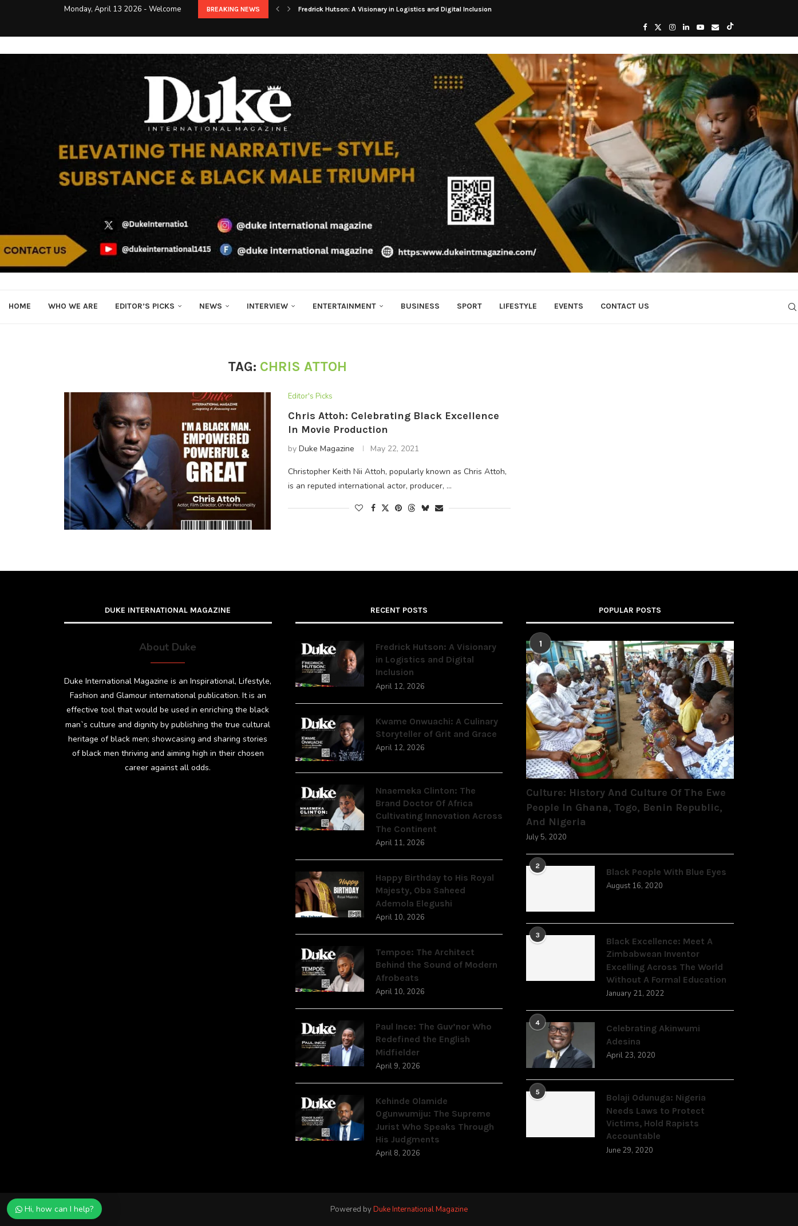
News (210, 306)
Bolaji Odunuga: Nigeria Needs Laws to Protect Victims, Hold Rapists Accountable (656, 1116)
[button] (277, 9)
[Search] (792, 307)
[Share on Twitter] (385, 508)
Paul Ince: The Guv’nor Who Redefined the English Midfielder (434, 1039)
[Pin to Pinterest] (398, 508)
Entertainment (344, 306)
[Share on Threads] (412, 508)
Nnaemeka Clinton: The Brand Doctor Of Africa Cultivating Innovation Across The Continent (439, 809)
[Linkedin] (686, 27)
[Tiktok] (730, 27)
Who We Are (73, 306)
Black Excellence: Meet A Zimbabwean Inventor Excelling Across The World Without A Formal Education (666, 960)
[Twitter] (658, 27)
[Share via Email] (439, 508)
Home (20, 306)
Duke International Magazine (420, 1209)
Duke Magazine (326, 448)
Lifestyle (518, 306)
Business (420, 306)
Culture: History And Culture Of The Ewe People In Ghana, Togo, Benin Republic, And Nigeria (626, 806)
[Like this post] (359, 508)
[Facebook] (645, 27)
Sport (469, 306)
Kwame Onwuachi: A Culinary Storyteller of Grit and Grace (437, 727)
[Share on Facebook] (373, 508)
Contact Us (625, 306)
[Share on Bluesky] (425, 508)
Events (568, 306)
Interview (267, 306)
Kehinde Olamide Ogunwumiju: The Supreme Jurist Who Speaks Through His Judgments (435, 1120)
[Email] (715, 27)
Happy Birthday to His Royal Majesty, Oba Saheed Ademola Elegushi (435, 890)
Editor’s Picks (145, 306)
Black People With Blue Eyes (666, 871)
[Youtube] (700, 27)
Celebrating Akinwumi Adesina (653, 1034)
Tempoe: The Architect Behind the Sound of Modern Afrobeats (436, 965)
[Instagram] (672, 27)
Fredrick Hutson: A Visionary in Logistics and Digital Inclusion (395, 9)
